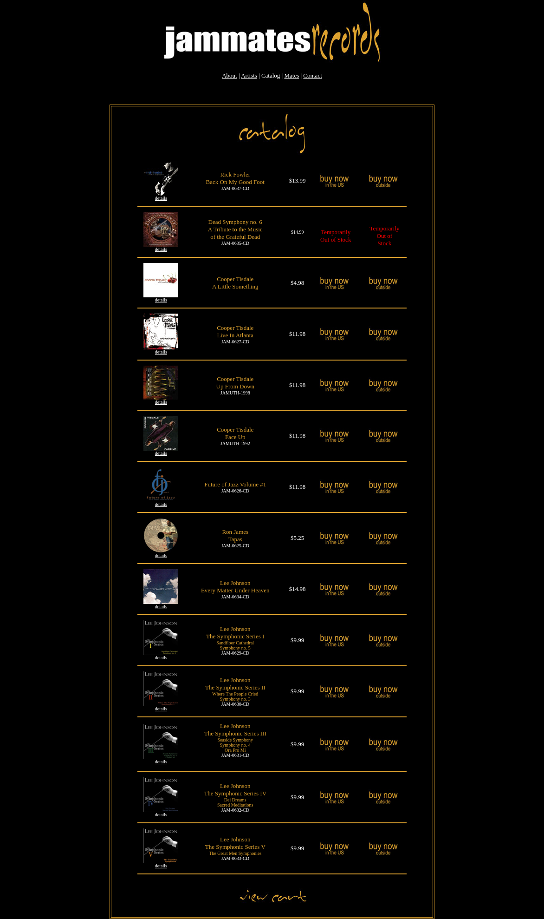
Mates (291, 75)
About (229, 75)
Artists (249, 75)
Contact (312, 75)
